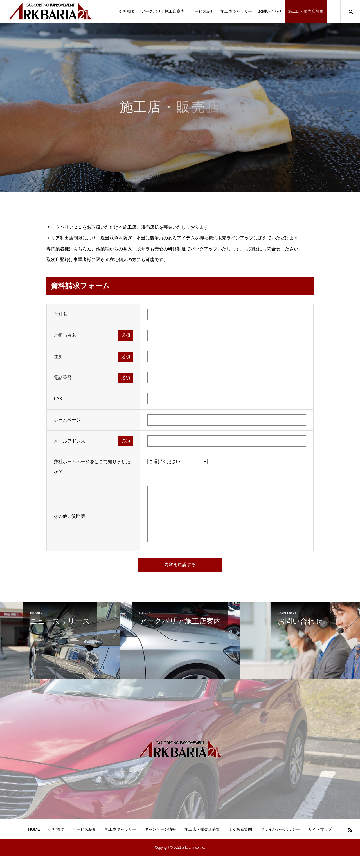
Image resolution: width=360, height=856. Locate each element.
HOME (34, 829)
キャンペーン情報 (160, 829)
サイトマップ (320, 829)
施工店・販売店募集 (305, 11)
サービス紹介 (202, 11)
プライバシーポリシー (280, 829)
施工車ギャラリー (236, 11)
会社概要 (127, 11)
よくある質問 (240, 829)
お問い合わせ (270, 11)
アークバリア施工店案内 (162, 11)
